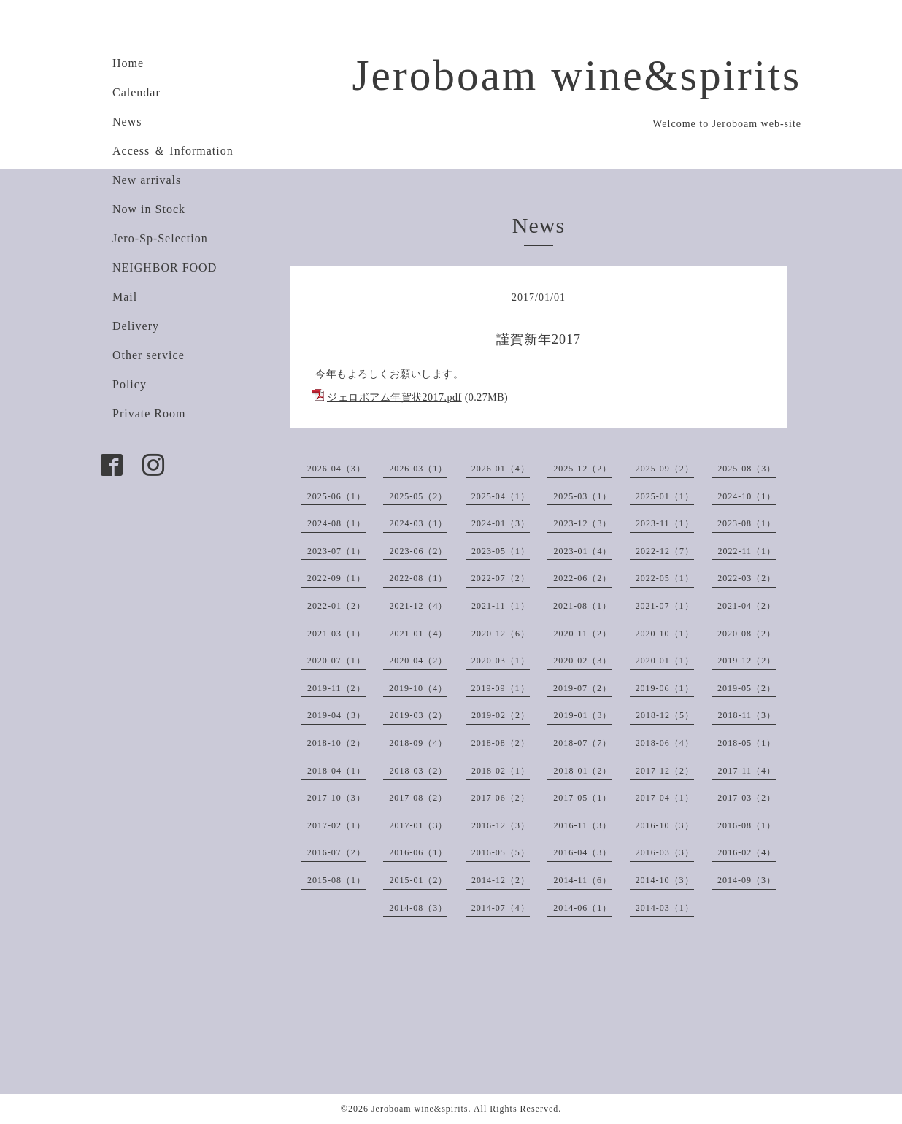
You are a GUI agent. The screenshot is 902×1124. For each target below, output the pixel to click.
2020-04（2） (418, 660)
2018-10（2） (336, 743)
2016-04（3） (582, 852)
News (127, 121)
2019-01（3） (582, 715)
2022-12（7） (665, 551)
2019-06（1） (665, 688)
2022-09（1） (336, 578)
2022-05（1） (665, 578)
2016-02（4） (746, 852)
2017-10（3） (336, 798)
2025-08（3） (746, 468)
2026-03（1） (418, 468)
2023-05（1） (500, 551)
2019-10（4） (418, 688)
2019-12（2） (746, 660)
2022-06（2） (582, 578)
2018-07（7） (582, 743)
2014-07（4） (500, 908)
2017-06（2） (500, 798)
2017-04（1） (665, 798)
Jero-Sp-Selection (160, 238)
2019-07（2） (582, 688)
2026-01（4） (500, 468)
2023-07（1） (336, 551)
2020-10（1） (665, 633)
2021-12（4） (418, 606)
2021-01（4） (418, 633)
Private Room (148, 413)
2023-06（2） (418, 551)
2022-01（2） (336, 606)
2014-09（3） (746, 880)
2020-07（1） (336, 660)
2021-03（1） (336, 633)
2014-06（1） (582, 908)
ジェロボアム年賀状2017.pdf (394, 397)
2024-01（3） (500, 523)
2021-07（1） (665, 606)
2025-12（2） (582, 468)
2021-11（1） (500, 606)
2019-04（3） (336, 715)
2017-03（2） (746, 798)
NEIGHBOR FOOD (164, 267)
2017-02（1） (336, 825)
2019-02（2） (500, 715)
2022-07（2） (500, 578)
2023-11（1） (665, 523)
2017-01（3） (418, 825)
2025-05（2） (418, 496)
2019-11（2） (336, 688)
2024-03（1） (418, 523)
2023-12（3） (582, 523)
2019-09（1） (500, 688)
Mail (124, 296)
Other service (148, 355)
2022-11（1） (746, 551)
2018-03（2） (418, 771)
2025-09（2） (665, 468)
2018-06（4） (665, 743)
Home (128, 63)
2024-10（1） (746, 496)
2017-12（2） (665, 771)
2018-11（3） (746, 715)
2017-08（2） (418, 798)
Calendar (136, 92)
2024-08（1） (336, 523)
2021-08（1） (582, 606)
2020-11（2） (582, 633)
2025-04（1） (500, 496)
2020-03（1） (500, 660)
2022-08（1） (418, 578)
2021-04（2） (746, 606)
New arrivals (146, 180)
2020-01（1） (665, 660)
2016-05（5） (500, 852)
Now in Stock (148, 209)
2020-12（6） (500, 633)
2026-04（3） (336, 468)
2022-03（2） (746, 578)
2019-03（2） (418, 715)
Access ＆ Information (173, 151)
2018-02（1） (500, 771)
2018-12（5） (665, 715)
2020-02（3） (582, 660)
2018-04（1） (336, 771)
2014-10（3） (665, 880)
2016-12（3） (500, 825)
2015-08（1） (336, 880)
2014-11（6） (582, 880)
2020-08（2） (746, 633)
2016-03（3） (665, 852)
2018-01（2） (582, 771)
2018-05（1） (746, 743)
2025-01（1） (665, 496)
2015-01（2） (418, 880)
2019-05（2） (746, 688)
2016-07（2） (336, 852)
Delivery (135, 326)
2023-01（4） (582, 551)
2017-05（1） (582, 798)
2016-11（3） (582, 825)
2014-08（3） (418, 908)
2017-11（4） (746, 771)
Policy (129, 384)
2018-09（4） (418, 743)
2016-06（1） (418, 852)
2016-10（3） (665, 825)
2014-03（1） (665, 908)
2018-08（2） (500, 743)
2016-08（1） (746, 825)
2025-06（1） (336, 496)
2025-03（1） (582, 496)
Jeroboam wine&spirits (576, 75)
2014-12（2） (500, 880)
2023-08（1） (746, 523)
